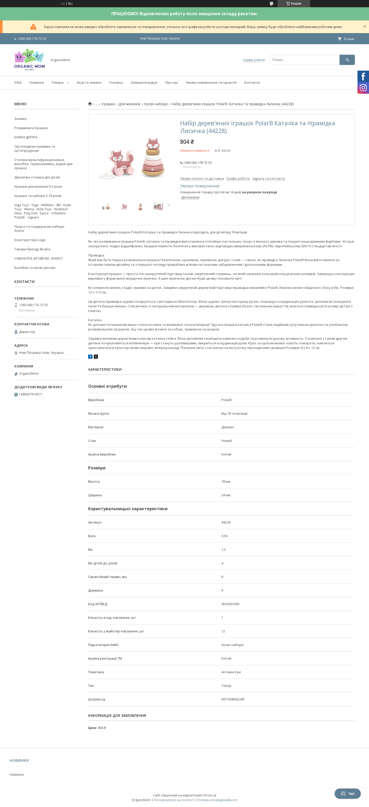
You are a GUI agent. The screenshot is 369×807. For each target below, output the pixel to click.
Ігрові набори (156, 104)
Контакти (252, 82)
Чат (348, 793)
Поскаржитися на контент (173, 800)
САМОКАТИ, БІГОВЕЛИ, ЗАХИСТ (38, 258)
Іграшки (108, 104)
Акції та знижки (89, 82)
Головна (116, 82)
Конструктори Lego (30, 240)
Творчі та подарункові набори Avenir (39, 228)
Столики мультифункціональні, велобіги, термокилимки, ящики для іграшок (43, 163)
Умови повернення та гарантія (211, 82)
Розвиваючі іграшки (31, 128)
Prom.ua (210, 795)
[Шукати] (347, 60)
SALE (18, 82)
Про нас (171, 82)
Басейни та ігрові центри (34, 267)
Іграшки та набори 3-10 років (37, 195)
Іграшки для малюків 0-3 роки (38, 186)
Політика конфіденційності (217, 800)
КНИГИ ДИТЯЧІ (25, 137)
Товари (58, 82)
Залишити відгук (144, 82)
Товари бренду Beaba (32, 249)
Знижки (20, 118)
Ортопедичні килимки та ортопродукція (34, 148)
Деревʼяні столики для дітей (37, 177)
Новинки (36, 82)
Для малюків (129, 104)
